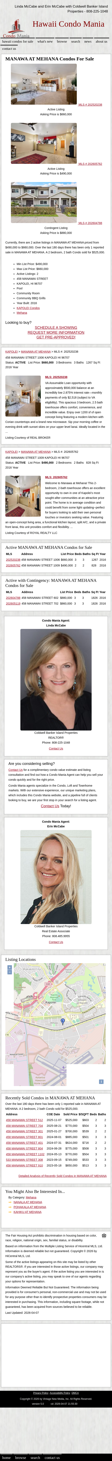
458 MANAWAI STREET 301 (24, 1131)
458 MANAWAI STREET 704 (24, 1125)
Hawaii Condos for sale (17, 41)
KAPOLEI (11, 351)
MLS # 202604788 (56, 223)
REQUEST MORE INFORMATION (56, 333)
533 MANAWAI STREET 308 (24, 1159)
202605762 (13, 565)
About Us (101, 41)
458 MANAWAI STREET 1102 (25, 1154)
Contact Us (9, 49)
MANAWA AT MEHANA (36, 351)
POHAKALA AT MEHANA (30, 1207)
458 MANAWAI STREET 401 (24, 1142)
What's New (45, 41)
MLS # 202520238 (56, 104)
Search (75, 41)
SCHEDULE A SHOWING (56, 328)
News (88, 41)
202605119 (13, 603)
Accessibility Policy (60, 1393)
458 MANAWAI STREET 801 (24, 1137)
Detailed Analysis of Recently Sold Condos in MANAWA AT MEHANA (63, 1176)
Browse (62, 41)
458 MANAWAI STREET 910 (24, 1165)
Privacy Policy (40, 1393)
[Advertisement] (54, 1354)
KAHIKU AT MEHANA (28, 1212)
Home (6, 1458)
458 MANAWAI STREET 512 (24, 1120)
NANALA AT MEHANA (28, 1202)
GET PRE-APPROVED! (56, 337)
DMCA (75, 1393)
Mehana (22, 312)
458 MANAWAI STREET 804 (24, 1148)
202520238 (13, 559)
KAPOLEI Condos (28, 308)
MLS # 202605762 (56, 163)
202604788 (13, 597)
